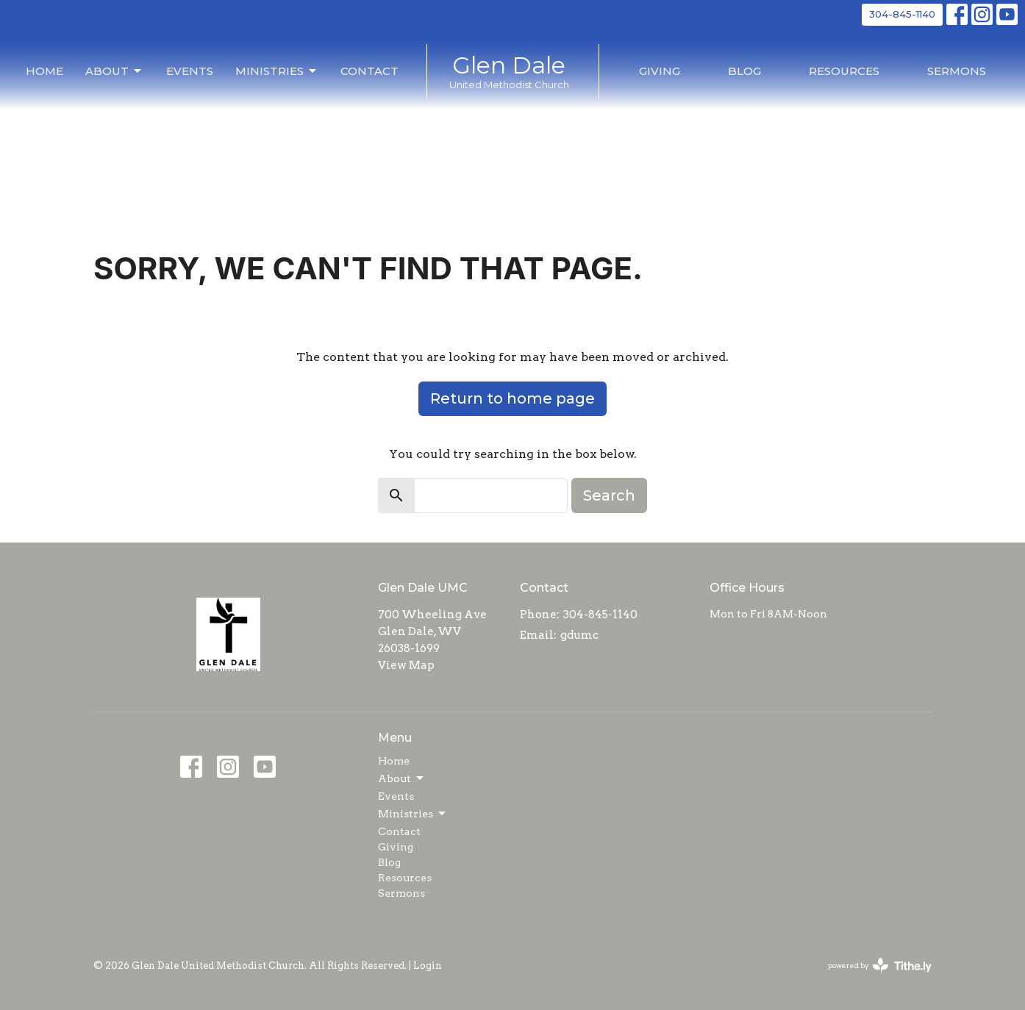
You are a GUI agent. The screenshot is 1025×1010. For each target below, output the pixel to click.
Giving (659, 71)
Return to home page (512, 398)
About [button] (402, 778)
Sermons (956, 71)
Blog (744, 71)
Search (609, 495)
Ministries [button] (413, 813)
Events (189, 71)
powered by (880, 965)
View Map (406, 665)
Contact (369, 71)
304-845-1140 (902, 14)
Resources (844, 71)
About (114, 71)
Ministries (276, 71)
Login (427, 965)
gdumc (579, 635)
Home (44, 71)
